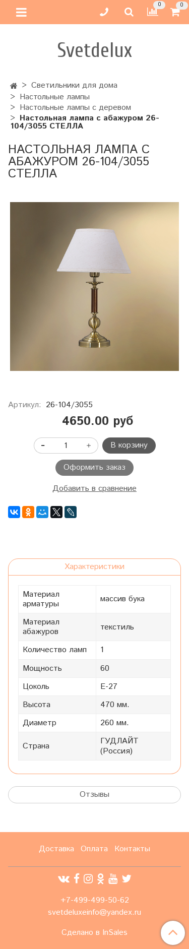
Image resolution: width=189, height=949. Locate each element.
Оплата (94, 849)
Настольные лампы (55, 97)
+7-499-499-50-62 (94, 900)
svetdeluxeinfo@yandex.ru (94, 912)
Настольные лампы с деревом (75, 107)
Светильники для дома (74, 85)
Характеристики (94, 567)
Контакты (132, 849)
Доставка (56, 849)
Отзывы (94, 794)
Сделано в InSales (94, 933)
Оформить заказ (94, 467)
